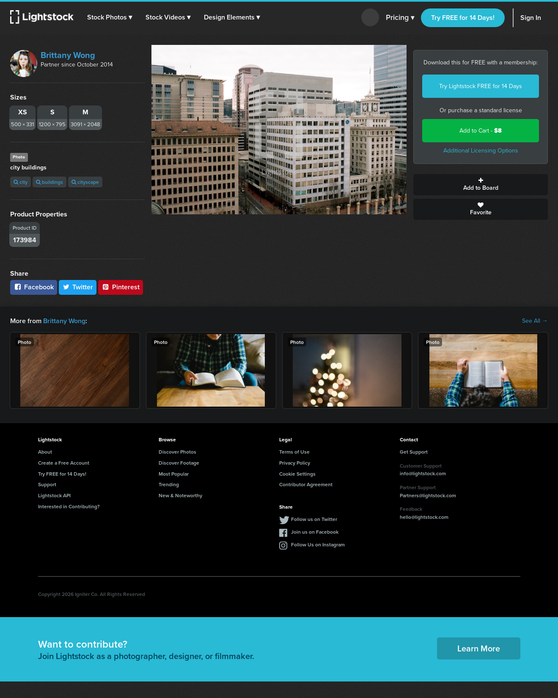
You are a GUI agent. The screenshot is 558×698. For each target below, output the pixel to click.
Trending (169, 484)
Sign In (530, 17)
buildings (49, 182)
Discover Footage (179, 462)
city (20, 182)
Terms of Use (294, 451)
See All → (535, 321)
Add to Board (480, 184)
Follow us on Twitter (314, 519)
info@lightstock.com (423, 473)
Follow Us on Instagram (318, 544)
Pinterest (121, 287)
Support (47, 484)
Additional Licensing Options (480, 150)
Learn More (478, 648)
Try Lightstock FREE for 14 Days (480, 86)
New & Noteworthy (180, 495)
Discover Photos (177, 451)
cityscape (85, 182)
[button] (109, 17)
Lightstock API (54, 495)
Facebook (34, 287)
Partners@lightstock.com (428, 495)
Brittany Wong (68, 55)
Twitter (77, 287)
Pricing (400, 17)
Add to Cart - (480, 130)
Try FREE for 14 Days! (463, 17)
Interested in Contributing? (69, 506)
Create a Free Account (63, 462)
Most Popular (174, 473)
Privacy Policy (294, 462)
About (45, 451)
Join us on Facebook (314, 531)
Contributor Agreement (306, 484)
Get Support (414, 451)
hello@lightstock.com (424, 517)
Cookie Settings (297, 473)
